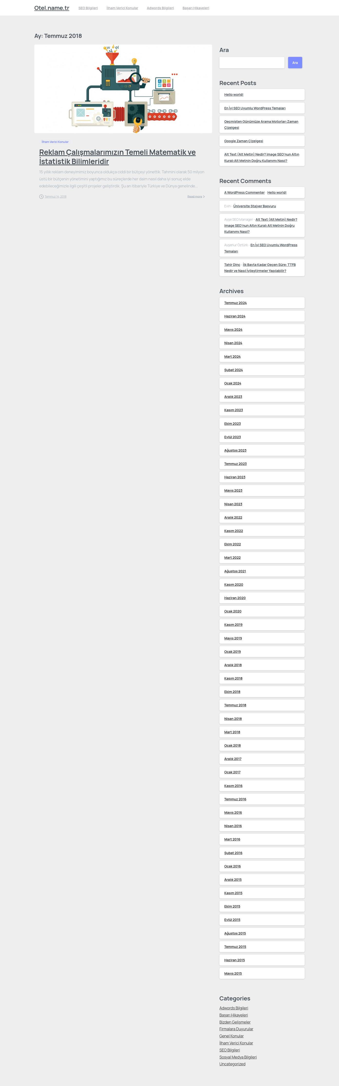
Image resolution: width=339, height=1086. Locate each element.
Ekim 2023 (232, 423)
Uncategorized (232, 1064)
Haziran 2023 (234, 477)
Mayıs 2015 (233, 973)
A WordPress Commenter (244, 192)
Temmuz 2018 (235, 705)
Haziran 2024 (234, 316)
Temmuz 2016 (235, 799)
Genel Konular (231, 1036)
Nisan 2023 (233, 504)
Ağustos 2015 (235, 933)
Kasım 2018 (233, 678)
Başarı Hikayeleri (233, 1015)
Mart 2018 (232, 732)
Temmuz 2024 (235, 302)
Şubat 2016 (233, 852)
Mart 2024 (232, 356)
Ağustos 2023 (235, 450)
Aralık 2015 (233, 879)
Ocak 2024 (232, 383)
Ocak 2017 (232, 772)
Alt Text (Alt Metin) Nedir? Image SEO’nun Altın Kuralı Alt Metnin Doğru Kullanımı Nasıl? (260, 225)
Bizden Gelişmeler (235, 1022)
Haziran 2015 (234, 960)
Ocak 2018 (232, 745)
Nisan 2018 (233, 718)
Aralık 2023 (233, 396)
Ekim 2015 (232, 906)
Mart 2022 (232, 557)
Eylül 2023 (232, 437)
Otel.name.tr (51, 8)
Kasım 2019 (233, 624)
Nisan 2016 (233, 825)
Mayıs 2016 (233, 812)
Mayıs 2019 (233, 638)
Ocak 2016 (232, 866)
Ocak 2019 (232, 651)
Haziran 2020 (235, 598)
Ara (224, 50)
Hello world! (234, 94)
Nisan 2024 (233, 343)
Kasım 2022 (233, 530)
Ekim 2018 (232, 691)
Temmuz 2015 (235, 946)
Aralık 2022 (233, 517)
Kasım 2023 (233, 410)
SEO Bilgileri (229, 1050)
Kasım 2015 (233, 893)
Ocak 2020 (233, 611)
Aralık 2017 (232, 758)
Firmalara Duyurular (236, 1029)
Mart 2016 (232, 839)
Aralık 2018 (233, 665)
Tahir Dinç (232, 264)
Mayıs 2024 (233, 329)
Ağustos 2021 (235, 571)
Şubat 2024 (233, 370)
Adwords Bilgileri (233, 1008)
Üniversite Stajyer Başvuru (254, 206)
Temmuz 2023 (235, 463)
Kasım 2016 (233, 785)
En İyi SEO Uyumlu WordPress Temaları (255, 108)
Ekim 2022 (232, 544)
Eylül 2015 (232, 919)
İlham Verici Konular (236, 1043)
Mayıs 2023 (233, 490)
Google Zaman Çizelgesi (243, 141)
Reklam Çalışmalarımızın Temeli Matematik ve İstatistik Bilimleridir (117, 156)
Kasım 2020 (233, 584)
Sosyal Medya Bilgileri (238, 1057)
